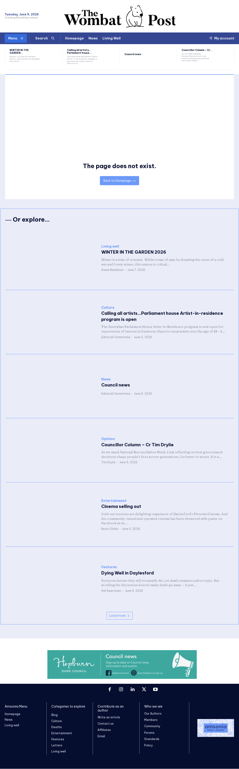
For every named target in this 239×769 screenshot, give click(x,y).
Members (151, 720)
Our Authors (153, 714)
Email (101, 736)
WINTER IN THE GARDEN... (19, 51)
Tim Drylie (108, 462)
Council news (132, 54)
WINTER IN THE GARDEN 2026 (133, 252)
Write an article (109, 717)
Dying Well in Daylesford (127, 573)
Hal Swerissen (111, 590)
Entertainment (114, 501)
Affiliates (104, 730)
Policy (148, 745)
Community (152, 726)
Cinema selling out (121, 506)
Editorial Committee (115, 337)
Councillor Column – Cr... (197, 50)
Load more (119, 615)
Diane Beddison (112, 270)
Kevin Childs (109, 529)
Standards (151, 739)
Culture (107, 308)
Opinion (108, 439)
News (106, 379)
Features (109, 567)
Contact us (106, 724)
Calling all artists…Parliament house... (79, 51)
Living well (110, 246)
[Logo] (214, 728)
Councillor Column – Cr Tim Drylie (137, 444)
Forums (149, 732)
